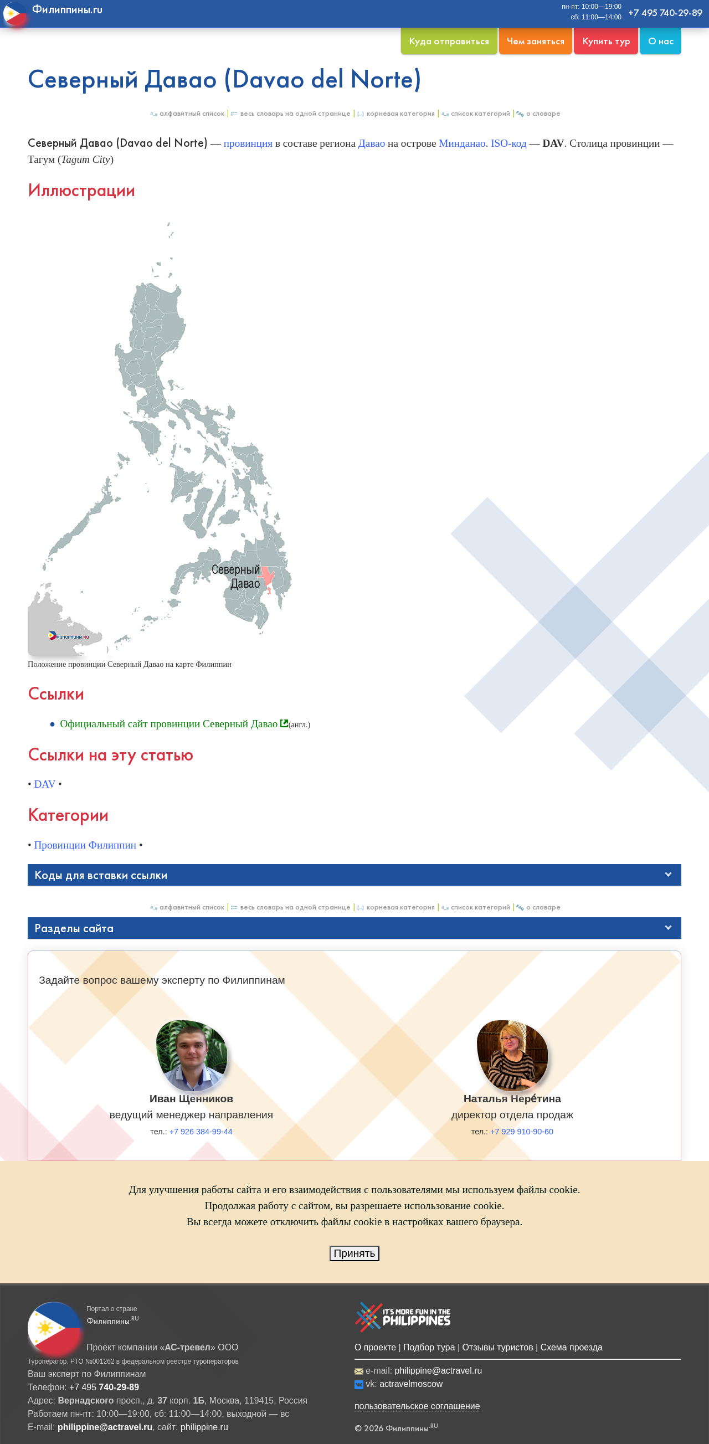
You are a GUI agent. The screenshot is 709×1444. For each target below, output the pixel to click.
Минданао (462, 143)
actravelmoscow (411, 1384)
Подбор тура (429, 1347)
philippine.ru (204, 1427)
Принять (355, 1253)
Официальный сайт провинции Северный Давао (169, 723)
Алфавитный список (186, 113)
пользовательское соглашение (417, 1406)
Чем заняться (535, 40)
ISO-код (508, 143)
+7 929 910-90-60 (521, 1131)
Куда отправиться (449, 40)
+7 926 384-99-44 (201, 1131)
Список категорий (475, 113)
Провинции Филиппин (85, 845)
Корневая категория (395, 113)
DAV (45, 784)
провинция (248, 143)
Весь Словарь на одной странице (290, 113)
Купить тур (606, 40)
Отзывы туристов (498, 1347)
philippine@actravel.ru (438, 1370)
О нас (661, 40)
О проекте (375, 1347)
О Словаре (538, 113)
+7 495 (104, 1387)
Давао (372, 143)
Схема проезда (572, 1347)
